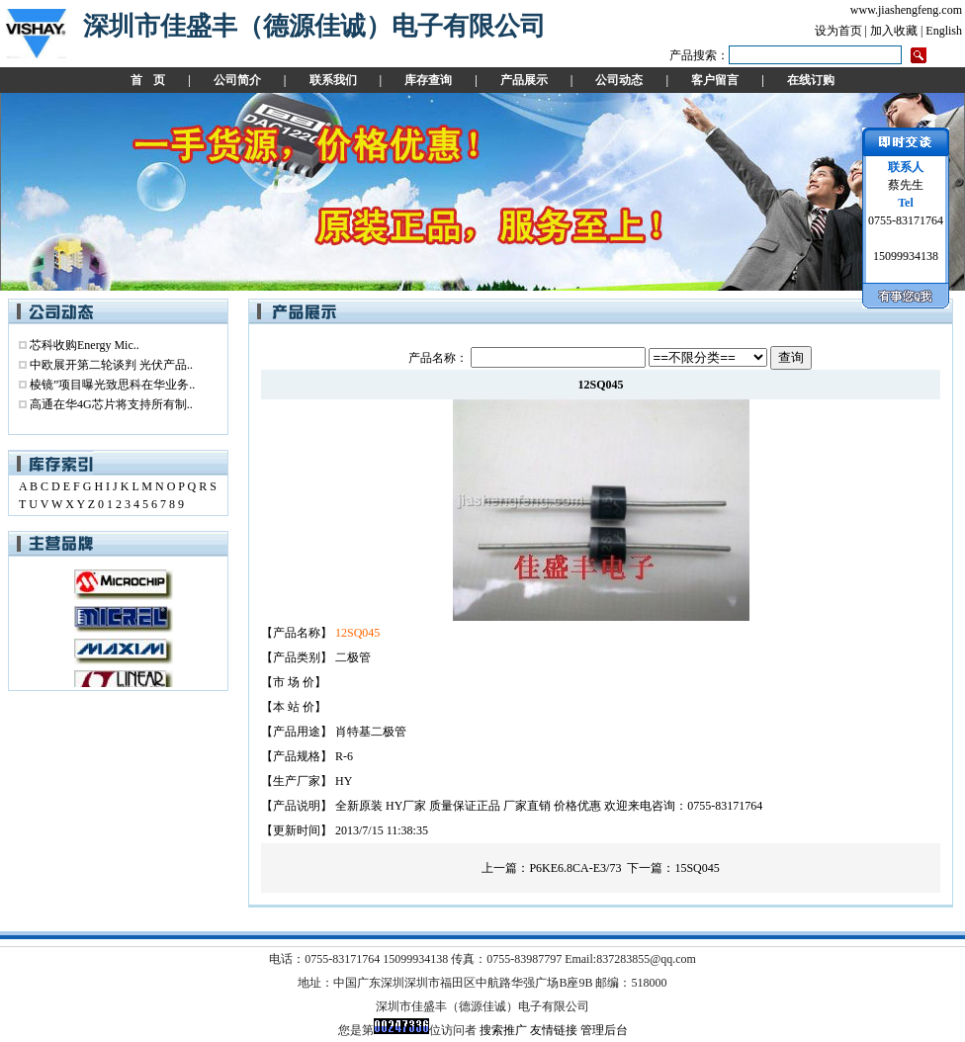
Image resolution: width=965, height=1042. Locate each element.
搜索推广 (503, 1030)
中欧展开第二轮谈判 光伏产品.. (111, 365)
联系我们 (333, 80)
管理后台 (604, 1030)
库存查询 (428, 80)
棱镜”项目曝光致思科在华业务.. (112, 384)
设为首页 (838, 31)
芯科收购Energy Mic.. (84, 345)
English (943, 31)
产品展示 (524, 80)
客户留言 (715, 80)
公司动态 (619, 80)
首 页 (148, 80)
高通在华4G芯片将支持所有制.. (111, 404)
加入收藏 (894, 31)
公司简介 (237, 80)
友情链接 (553, 1030)
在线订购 (810, 80)
